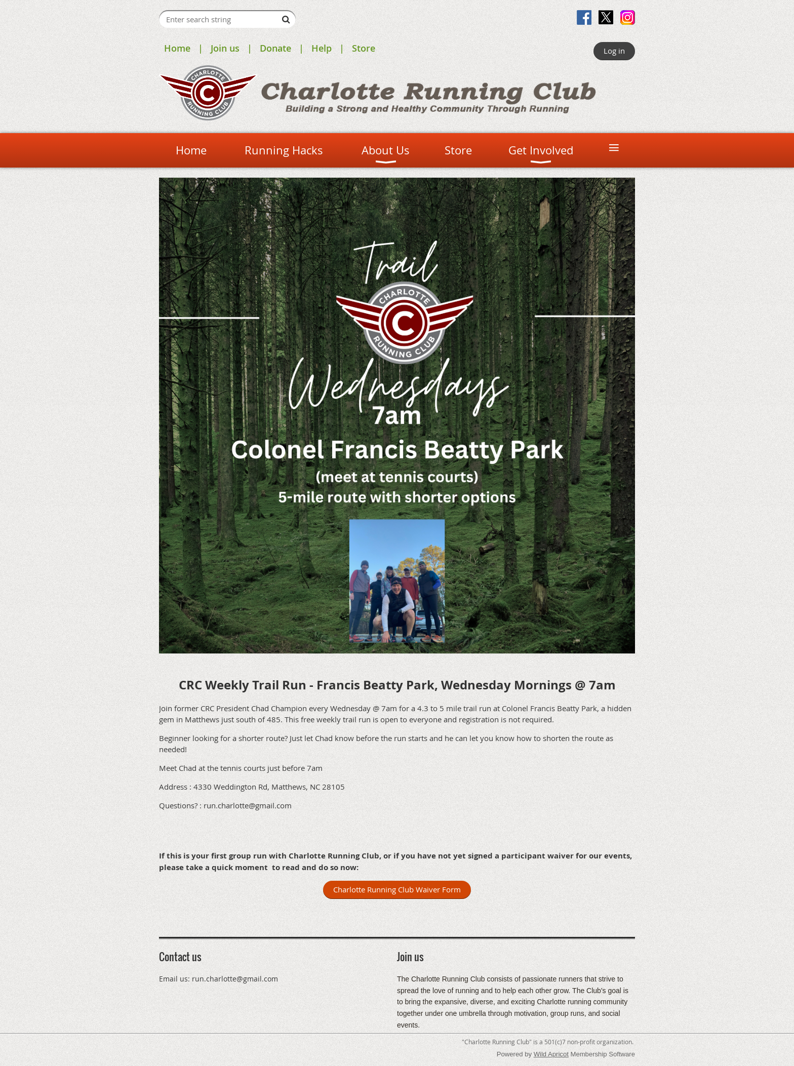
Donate (275, 48)
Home (177, 48)
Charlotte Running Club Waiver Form (397, 889)
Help (321, 48)
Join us (225, 48)
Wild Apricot (551, 1054)
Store (363, 48)
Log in (614, 51)
